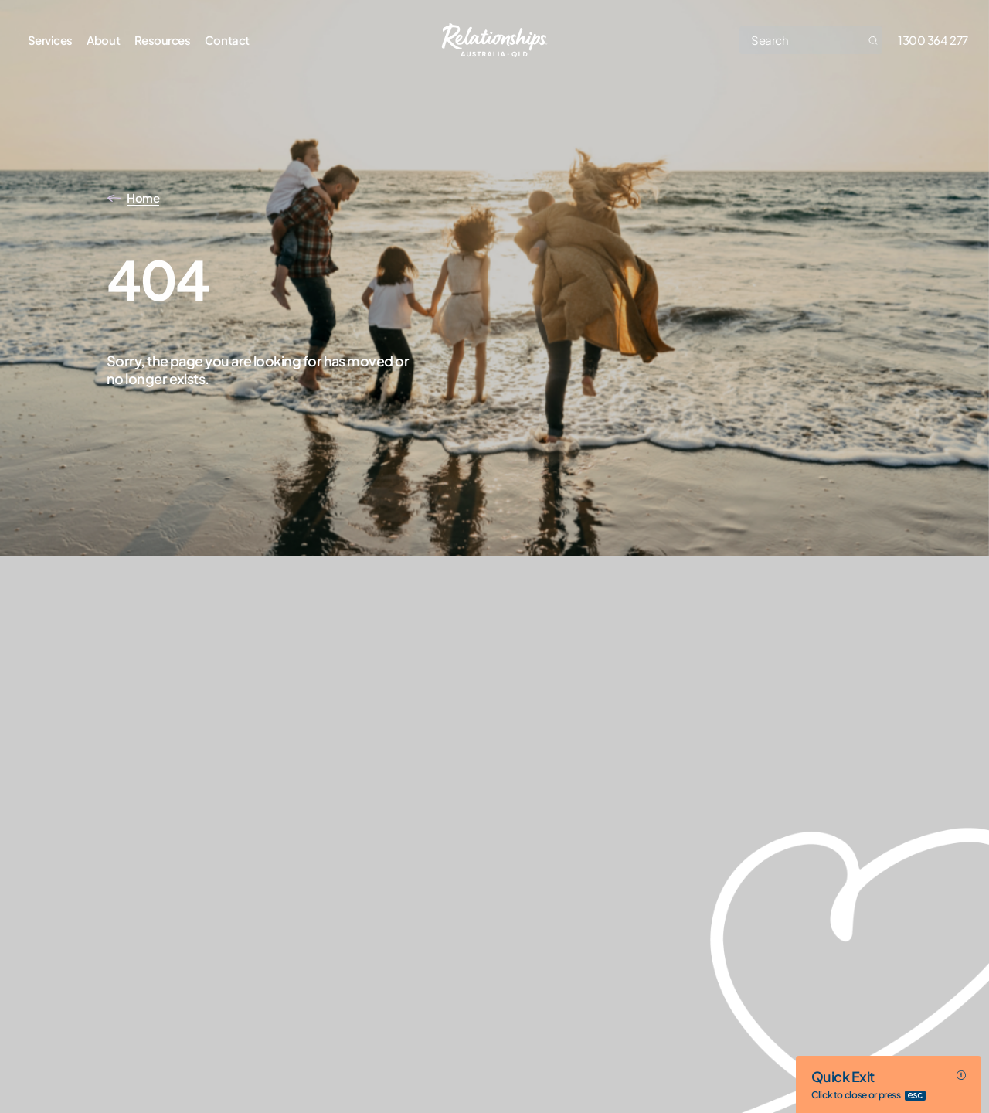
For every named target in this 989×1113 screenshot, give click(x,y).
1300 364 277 (933, 39)
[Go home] (495, 40)
